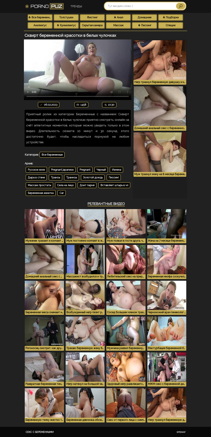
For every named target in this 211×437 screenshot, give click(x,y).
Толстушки (66, 17)
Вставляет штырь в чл (114, 185)
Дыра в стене (36, 177)
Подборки (171, 17)
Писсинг (144, 25)
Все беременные (40, 17)
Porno (44, 6)
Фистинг (92, 17)
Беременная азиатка (41, 193)
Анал (118, 17)
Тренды (76, 6)
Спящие (170, 25)
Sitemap (181, 432)
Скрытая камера (92, 25)
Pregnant (84, 169)
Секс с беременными (40, 432)
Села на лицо (65, 185)
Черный (101, 169)
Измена (116, 169)
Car (62, 193)
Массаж (118, 25)
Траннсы (71, 177)
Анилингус (40, 25)
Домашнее (144, 17)
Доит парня (87, 185)
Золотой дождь (93, 177)
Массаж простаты (39, 185)
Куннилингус (66, 25)
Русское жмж (36, 169)
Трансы (55, 177)
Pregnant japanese (62, 169)
